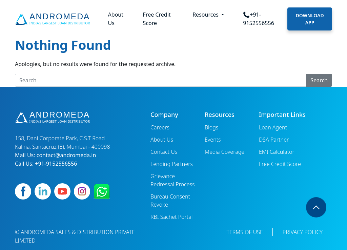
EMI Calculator (276, 151)
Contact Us (163, 151)
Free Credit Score (157, 19)
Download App (309, 19)
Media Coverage (224, 151)
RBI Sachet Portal (171, 217)
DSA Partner (274, 139)
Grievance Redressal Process (172, 180)
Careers (159, 127)
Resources (206, 14)
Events (213, 139)
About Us (115, 19)
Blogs (211, 127)
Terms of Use (244, 232)
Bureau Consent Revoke (170, 200)
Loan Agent (273, 127)
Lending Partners (171, 164)
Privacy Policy (303, 232)
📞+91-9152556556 (258, 19)
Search (319, 80)
